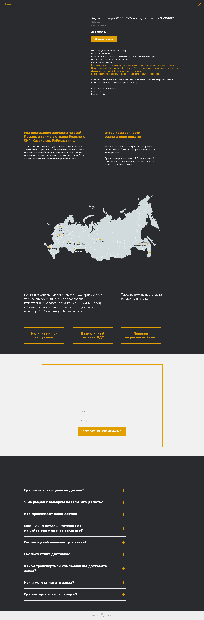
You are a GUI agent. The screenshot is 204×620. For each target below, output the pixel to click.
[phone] (102, 420)
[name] (102, 411)
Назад (8, 4)
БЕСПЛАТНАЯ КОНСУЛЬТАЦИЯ (102, 431)
